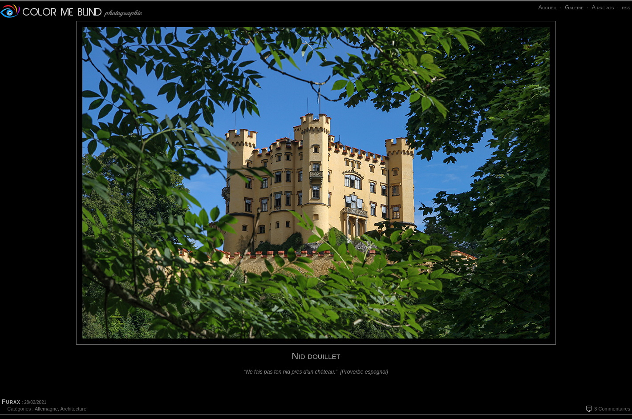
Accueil (547, 7)
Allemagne (46, 408)
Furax (11, 401)
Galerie (574, 7)
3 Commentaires (612, 408)
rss (626, 7)
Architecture (73, 408)
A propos (602, 7)
